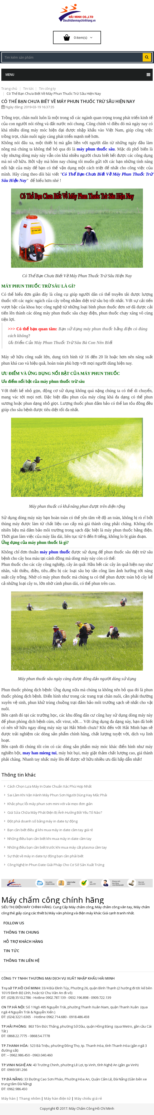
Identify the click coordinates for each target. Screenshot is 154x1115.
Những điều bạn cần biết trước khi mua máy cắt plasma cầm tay (57, 847)
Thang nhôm (29, 1098)
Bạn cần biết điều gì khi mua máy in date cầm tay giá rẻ (50, 829)
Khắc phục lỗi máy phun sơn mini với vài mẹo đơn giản (50, 803)
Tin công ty (47, 88)
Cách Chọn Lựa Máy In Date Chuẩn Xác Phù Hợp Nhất (49, 786)
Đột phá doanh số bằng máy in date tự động (42, 821)
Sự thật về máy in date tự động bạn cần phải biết (45, 856)
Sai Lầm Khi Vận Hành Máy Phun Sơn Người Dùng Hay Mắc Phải (57, 795)
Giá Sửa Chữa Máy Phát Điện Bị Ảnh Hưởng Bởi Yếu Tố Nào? (54, 812)
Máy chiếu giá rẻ (88, 1098)
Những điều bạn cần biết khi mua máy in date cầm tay (49, 838)
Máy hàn (8, 1098)
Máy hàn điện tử (57, 1098)
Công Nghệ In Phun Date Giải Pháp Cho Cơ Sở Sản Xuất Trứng (55, 864)
